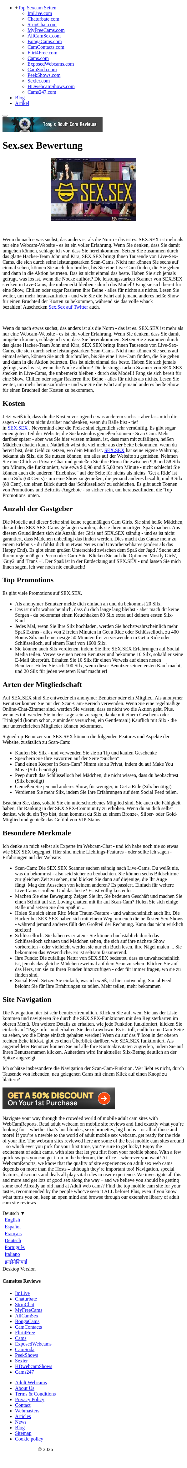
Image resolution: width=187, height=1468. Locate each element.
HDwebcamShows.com (51, 86)
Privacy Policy (29, 1399)
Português (15, 1247)
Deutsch (13, 1240)
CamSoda (24, 1349)
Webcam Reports (20, 1449)
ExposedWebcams (33, 1343)
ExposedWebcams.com (51, 64)
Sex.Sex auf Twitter (68, 307)
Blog (20, 97)
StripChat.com (42, 24)
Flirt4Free (25, 1332)
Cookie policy (29, 1438)
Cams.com (38, 58)
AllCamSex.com (44, 35)
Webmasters (27, 1410)
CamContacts (28, 1327)
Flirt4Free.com (43, 52)
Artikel (22, 103)
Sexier (21, 1360)
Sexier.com (39, 80)
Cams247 (24, 1372)
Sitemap (23, 1433)
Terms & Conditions (35, 1393)
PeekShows (26, 1355)
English (12, 1219)
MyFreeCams (28, 1310)
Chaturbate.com (43, 19)
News (20, 1422)
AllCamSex (26, 1315)
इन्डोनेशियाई (16, 1262)
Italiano (12, 1254)
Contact (23, 1405)
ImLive (22, 1293)
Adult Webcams (31, 1382)
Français (13, 1233)
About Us (24, 1388)
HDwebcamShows (33, 1366)
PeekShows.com (44, 75)
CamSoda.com (42, 69)
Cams (20, 1338)
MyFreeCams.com (46, 30)
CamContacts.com (46, 47)
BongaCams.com (45, 41)
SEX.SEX (18, 427)
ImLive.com (40, 13)
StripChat (24, 1304)
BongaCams (27, 1321)
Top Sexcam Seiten (37, 7)
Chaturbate (26, 1298)
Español (13, 1226)
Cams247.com (42, 92)
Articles (23, 1416)
